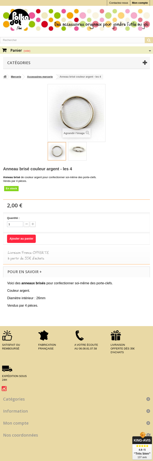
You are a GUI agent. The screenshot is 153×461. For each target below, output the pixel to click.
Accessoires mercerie (40, 76)
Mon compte (140, 2)
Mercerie (16, 76)
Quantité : (13, 218)
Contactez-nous (118, 2)
